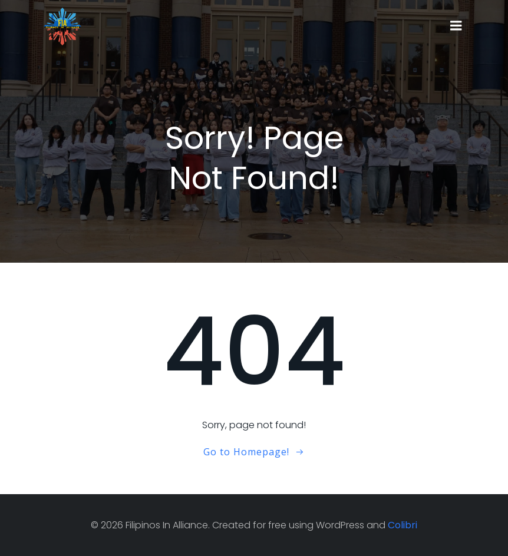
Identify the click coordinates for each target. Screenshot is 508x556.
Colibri (402, 525)
